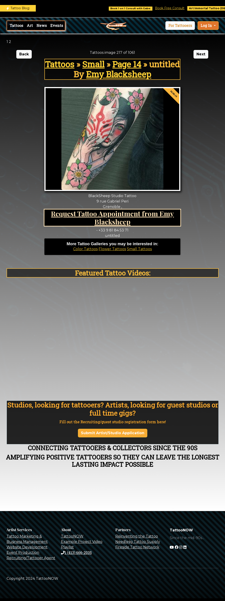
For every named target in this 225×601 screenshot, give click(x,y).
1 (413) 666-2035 (76, 552)
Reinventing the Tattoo (136, 536)
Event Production (23, 552)
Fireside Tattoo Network (137, 547)
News (41, 25)
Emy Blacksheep (118, 74)
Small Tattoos (139, 249)
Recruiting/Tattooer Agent (31, 558)
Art (30, 25)
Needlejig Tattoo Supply (137, 542)
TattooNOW (72, 536)
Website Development (27, 547)
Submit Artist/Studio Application (112, 433)
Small (93, 64)
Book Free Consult (173, 8)
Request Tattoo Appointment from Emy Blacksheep (112, 217)
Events (56, 25)
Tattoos (16, 25)
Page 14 (126, 64)
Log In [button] (207, 25)
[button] (180, 25)
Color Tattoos (85, 249)
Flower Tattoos (112, 249)
